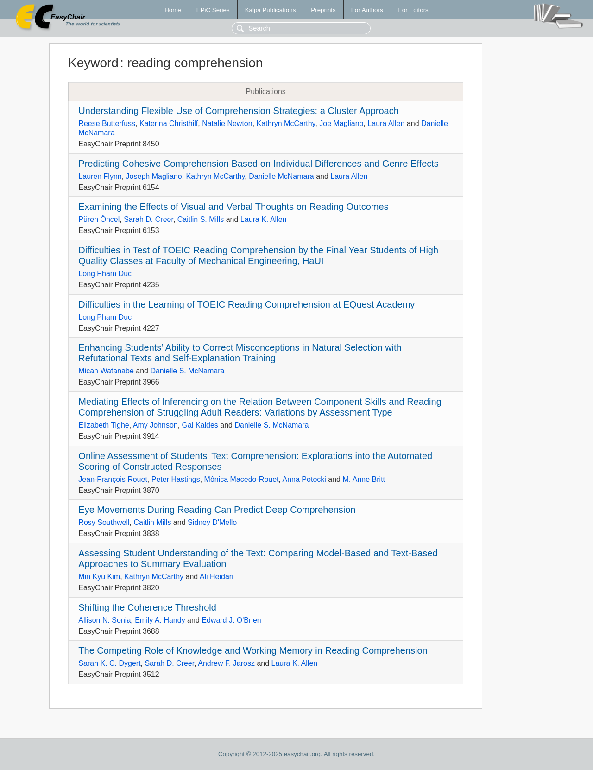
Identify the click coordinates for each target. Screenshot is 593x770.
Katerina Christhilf (168, 123)
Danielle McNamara (281, 176)
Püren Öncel (99, 219)
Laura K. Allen (263, 219)
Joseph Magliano (154, 176)
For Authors (367, 9)
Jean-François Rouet (112, 479)
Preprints (323, 9)
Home (172, 9)
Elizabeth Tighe (103, 425)
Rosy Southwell (103, 522)
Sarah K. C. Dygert (109, 663)
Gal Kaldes (200, 425)
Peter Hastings (175, 479)
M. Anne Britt (363, 479)
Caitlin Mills (152, 522)
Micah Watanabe (105, 371)
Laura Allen (385, 123)
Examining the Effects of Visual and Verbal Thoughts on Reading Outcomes (233, 207)
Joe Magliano (341, 123)
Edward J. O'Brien (231, 620)
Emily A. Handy (160, 620)
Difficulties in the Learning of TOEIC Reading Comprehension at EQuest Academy (246, 304)
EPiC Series (213, 9)
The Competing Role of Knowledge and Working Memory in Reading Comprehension (252, 650)
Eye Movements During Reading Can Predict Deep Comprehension (216, 510)
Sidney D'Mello (212, 522)
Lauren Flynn (99, 176)
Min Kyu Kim (99, 577)
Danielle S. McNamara (187, 371)
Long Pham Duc (105, 274)
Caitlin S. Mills (200, 219)
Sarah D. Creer (148, 219)
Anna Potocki (304, 479)
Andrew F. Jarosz (226, 663)
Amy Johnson (155, 425)
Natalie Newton (227, 123)
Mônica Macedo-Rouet (241, 479)
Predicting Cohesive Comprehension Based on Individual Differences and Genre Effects (258, 163)
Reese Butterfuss (106, 123)
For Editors (413, 9)
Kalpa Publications (270, 9)
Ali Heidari (216, 577)
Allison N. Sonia (104, 620)
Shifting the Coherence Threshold (147, 607)
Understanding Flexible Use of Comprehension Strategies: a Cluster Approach (238, 111)
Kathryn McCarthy (286, 123)
